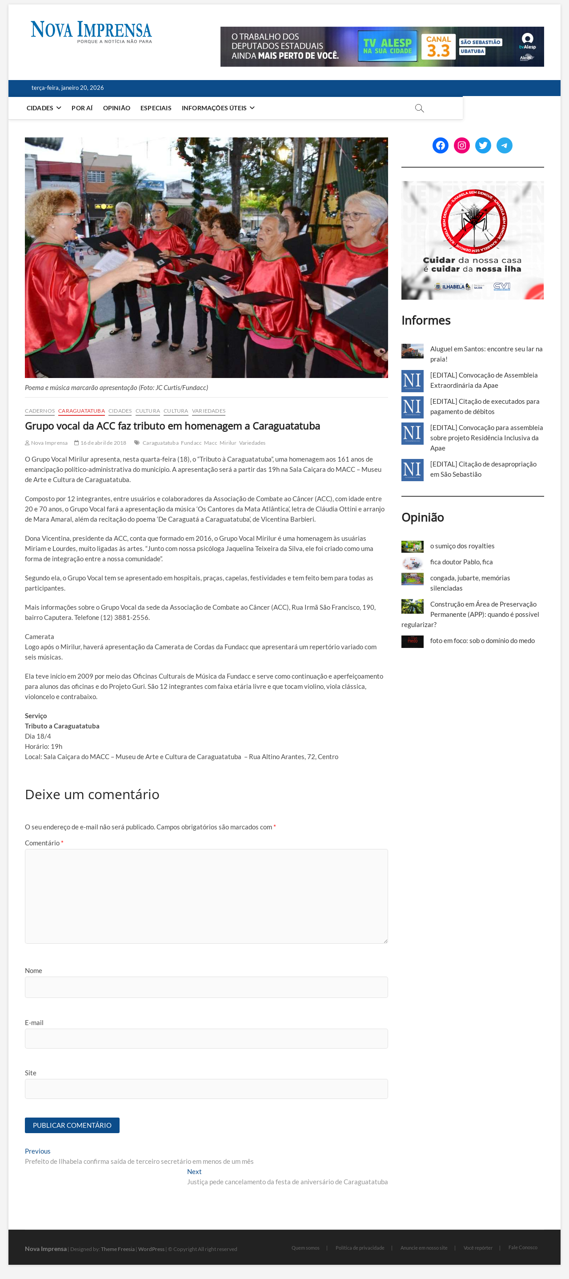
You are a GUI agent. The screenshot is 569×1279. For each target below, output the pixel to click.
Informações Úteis (216, 108)
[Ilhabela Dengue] (472, 186)
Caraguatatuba (81, 410)
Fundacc (191, 442)
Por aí (85, 108)
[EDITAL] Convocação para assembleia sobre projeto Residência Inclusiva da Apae (486, 437)
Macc (210, 442)
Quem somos (306, 1248)
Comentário (44, 843)
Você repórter (478, 1248)
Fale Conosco (523, 1248)
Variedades (208, 410)
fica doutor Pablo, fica (461, 562)
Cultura (148, 410)
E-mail (34, 1022)
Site (30, 1073)
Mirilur (228, 442)
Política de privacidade (360, 1248)
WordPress (151, 1249)
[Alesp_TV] (382, 32)
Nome (33, 970)
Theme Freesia (118, 1249)
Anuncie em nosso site (424, 1248)
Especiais (159, 108)
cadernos (40, 410)
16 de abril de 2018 (100, 442)
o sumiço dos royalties (462, 546)
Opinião (119, 108)
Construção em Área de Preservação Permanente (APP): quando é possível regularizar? (470, 614)
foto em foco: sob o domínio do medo (482, 640)
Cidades (42, 108)
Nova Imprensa (46, 442)
